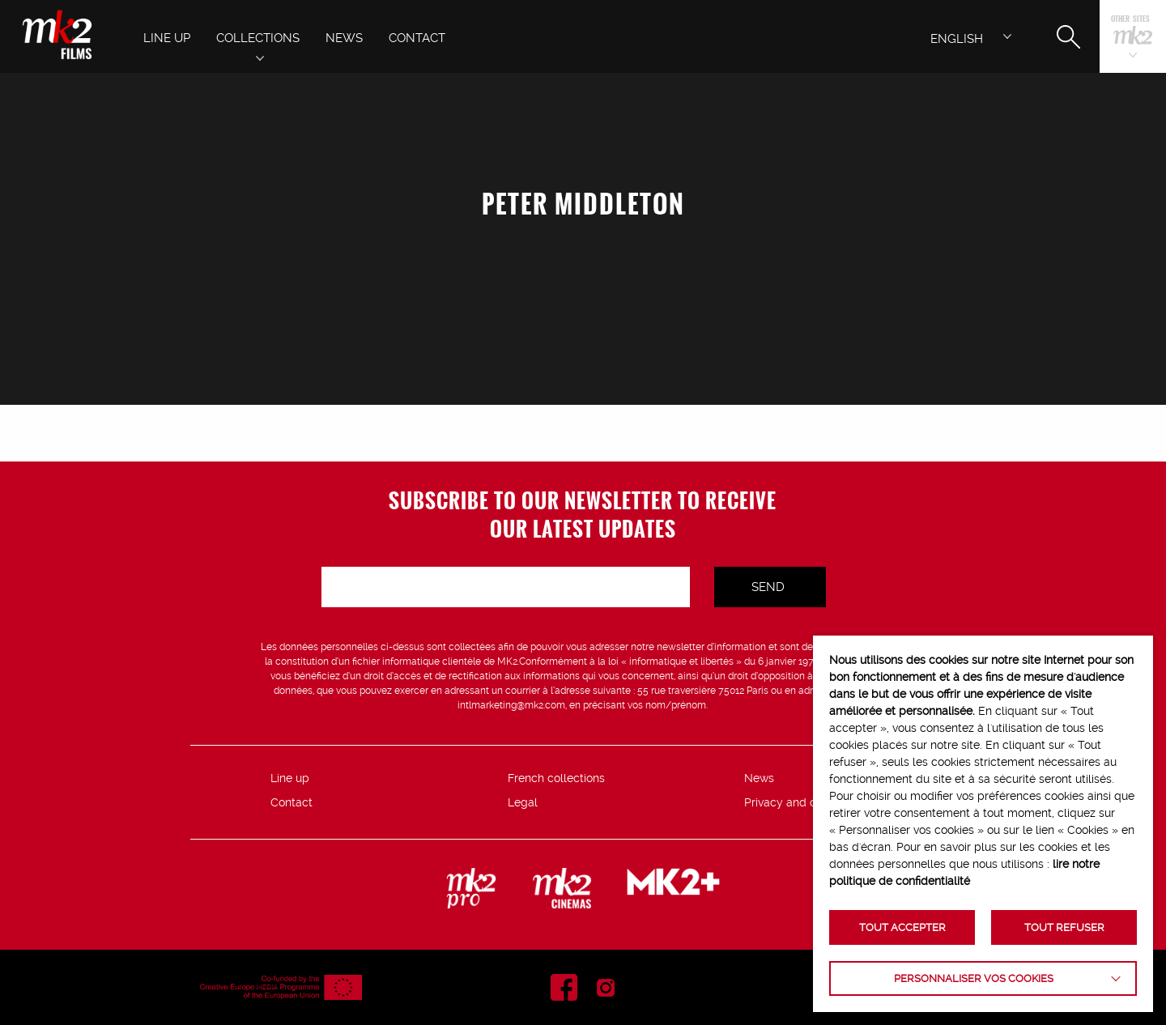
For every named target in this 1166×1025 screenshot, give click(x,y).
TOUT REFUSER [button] (1064, 927)
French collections (556, 778)
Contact (291, 802)
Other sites (1130, 19)
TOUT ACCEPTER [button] (902, 927)
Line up (289, 778)
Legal (523, 802)
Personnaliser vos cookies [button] (973, 978)
